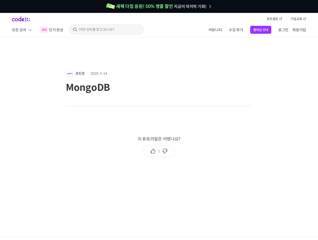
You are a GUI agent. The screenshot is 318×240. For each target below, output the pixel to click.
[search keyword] (109, 30)
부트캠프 (274, 19)
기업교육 (298, 19)
